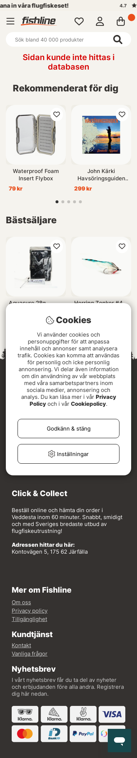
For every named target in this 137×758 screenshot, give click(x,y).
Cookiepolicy (88, 403)
